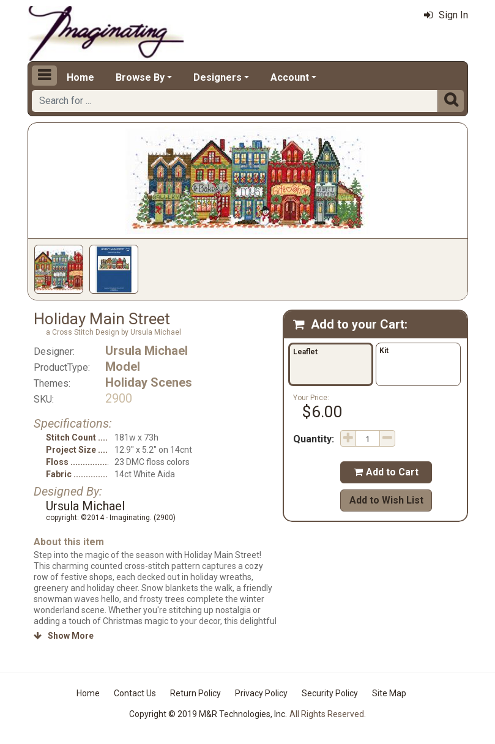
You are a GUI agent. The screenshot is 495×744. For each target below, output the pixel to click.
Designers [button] (217, 77)
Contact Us (135, 693)
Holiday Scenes (148, 382)
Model (122, 366)
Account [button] (289, 77)
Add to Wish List (386, 500)
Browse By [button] (140, 77)
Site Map (389, 693)
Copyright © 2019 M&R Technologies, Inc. (208, 714)
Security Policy (330, 693)
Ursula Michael (146, 350)
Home (80, 77)
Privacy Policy (261, 693)
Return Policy (195, 693)
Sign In (446, 15)
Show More (64, 636)
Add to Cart (386, 472)
